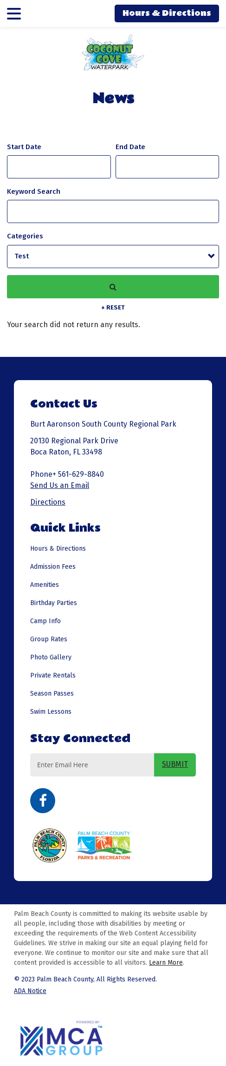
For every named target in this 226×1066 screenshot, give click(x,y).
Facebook (42, 800)
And (130, 147)
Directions (47, 502)
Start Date (24, 147)
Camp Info (45, 621)
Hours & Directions (167, 13)
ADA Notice (30, 991)
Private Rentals (53, 675)
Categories (25, 236)
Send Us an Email (59, 485)
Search (113, 286)
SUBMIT (175, 764)
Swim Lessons (50, 712)
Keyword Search (33, 191)
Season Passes (52, 694)
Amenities (44, 585)
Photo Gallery (50, 657)
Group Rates (48, 639)
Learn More (166, 963)
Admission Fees (53, 567)
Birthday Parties (53, 603)
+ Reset (113, 307)
